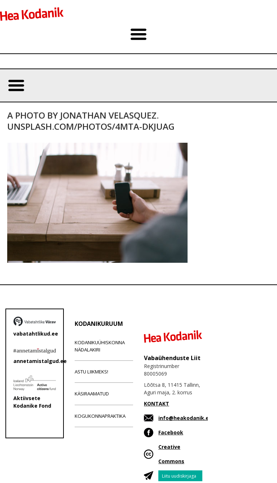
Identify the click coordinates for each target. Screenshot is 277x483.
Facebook (170, 432)
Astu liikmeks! (91, 371)
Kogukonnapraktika (100, 416)
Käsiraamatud (92, 393)
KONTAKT (156, 403)
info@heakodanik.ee (185, 418)
